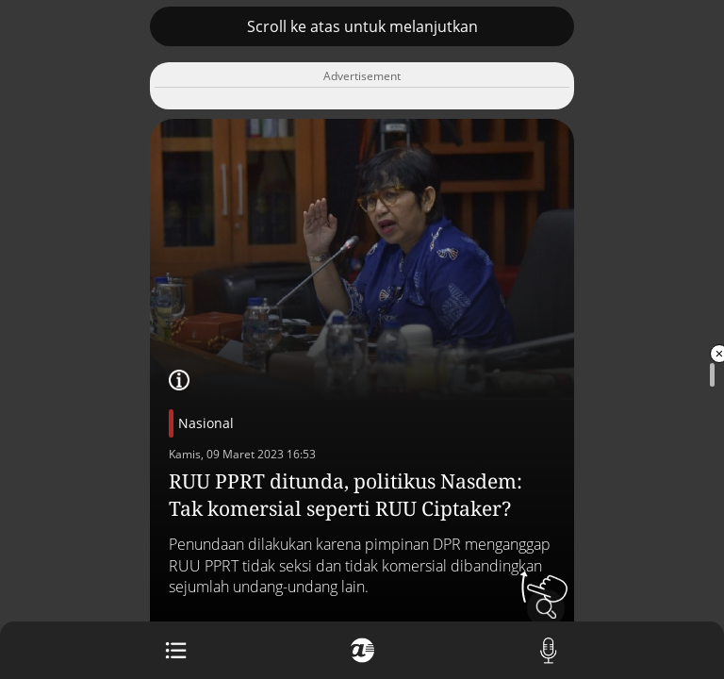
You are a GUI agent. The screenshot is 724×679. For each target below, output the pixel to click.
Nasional (206, 423)
